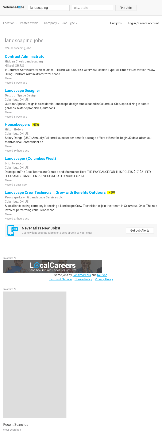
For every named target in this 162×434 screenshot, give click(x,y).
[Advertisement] (34, 355)
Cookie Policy (83, 279)
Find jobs (116, 23)
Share (8, 78)
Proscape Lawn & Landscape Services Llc (34, 197)
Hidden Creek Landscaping (24, 61)
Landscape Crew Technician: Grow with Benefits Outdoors (55, 192)
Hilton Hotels (14, 129)
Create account (148, 23)
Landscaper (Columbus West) (30, 158)
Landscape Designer (22, 90)
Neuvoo (102, 275)
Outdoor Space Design (20, 95)
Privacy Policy (104, 279)
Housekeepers (17, 124)
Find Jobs (126, 7)
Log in (132, 23)
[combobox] (92, 8)
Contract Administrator (25, 56)
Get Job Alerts (139, 230)
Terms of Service (60, 279)
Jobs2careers (82, 275)
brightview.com (15, 163)
